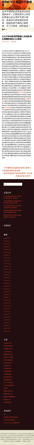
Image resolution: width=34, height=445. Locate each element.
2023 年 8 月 (7, 311)
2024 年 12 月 (7, 266)
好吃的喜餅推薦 (8, 360)
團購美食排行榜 (8, 354)
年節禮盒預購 (7, 371)
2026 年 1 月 (7, 246)
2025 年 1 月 (7, 263)
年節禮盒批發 (7, 368)
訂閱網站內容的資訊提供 (11, 417)
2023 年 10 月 (7, 306)
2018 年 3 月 (7, 320)
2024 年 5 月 (7, 286)
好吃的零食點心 (20, 435)
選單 (3, 29)
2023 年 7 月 (7, 314)
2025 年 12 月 (7, 249)
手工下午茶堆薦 (8, 382)
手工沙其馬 (19, 433)
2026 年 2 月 (7, 244)
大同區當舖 (8, 107)
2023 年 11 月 (7, 303)
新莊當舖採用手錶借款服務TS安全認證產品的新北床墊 (17, 174)
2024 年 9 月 (7, 275)
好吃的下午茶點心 (9, 357)
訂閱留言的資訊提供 (9, 420)
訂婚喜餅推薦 (7, 402)
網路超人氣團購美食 (9, 396)
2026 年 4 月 (7, 238)
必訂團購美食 (7, 380)
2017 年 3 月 (7, 328)
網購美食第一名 (8, 394)
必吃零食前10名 (8, 377)
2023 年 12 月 (7, 300)
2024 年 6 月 (7, 283)
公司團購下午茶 (8, 349)
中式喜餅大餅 (7, 343)
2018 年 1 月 (7, 325)
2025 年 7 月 (7, 258)
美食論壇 (9, 439)
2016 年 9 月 (7, 331)
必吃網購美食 (7, 374)
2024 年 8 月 (7, 277)
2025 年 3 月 (7, 261)
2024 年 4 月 (7, 289)
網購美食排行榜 (8, 391)
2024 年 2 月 (7, 294)
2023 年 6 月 (7, 317)
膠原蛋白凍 (7, 399)
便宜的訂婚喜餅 (8, 346)
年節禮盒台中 (7, 366)
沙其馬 (14, 42)
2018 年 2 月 (7, 323)
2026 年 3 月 (7, 241)
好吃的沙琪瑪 (7, 363)
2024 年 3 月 (7, 292)
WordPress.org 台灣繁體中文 (12, 423)
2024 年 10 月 (7, 272)
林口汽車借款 (22, 92)
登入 (5, 414)
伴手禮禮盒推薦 (29, 435)
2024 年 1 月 (7, 297)
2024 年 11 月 (7, 269)
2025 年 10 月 (7, 252)
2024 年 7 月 (7, 280)
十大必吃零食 (7, 351)
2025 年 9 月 (7, 255)
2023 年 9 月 (7, 308)
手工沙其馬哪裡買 (9, 385)
